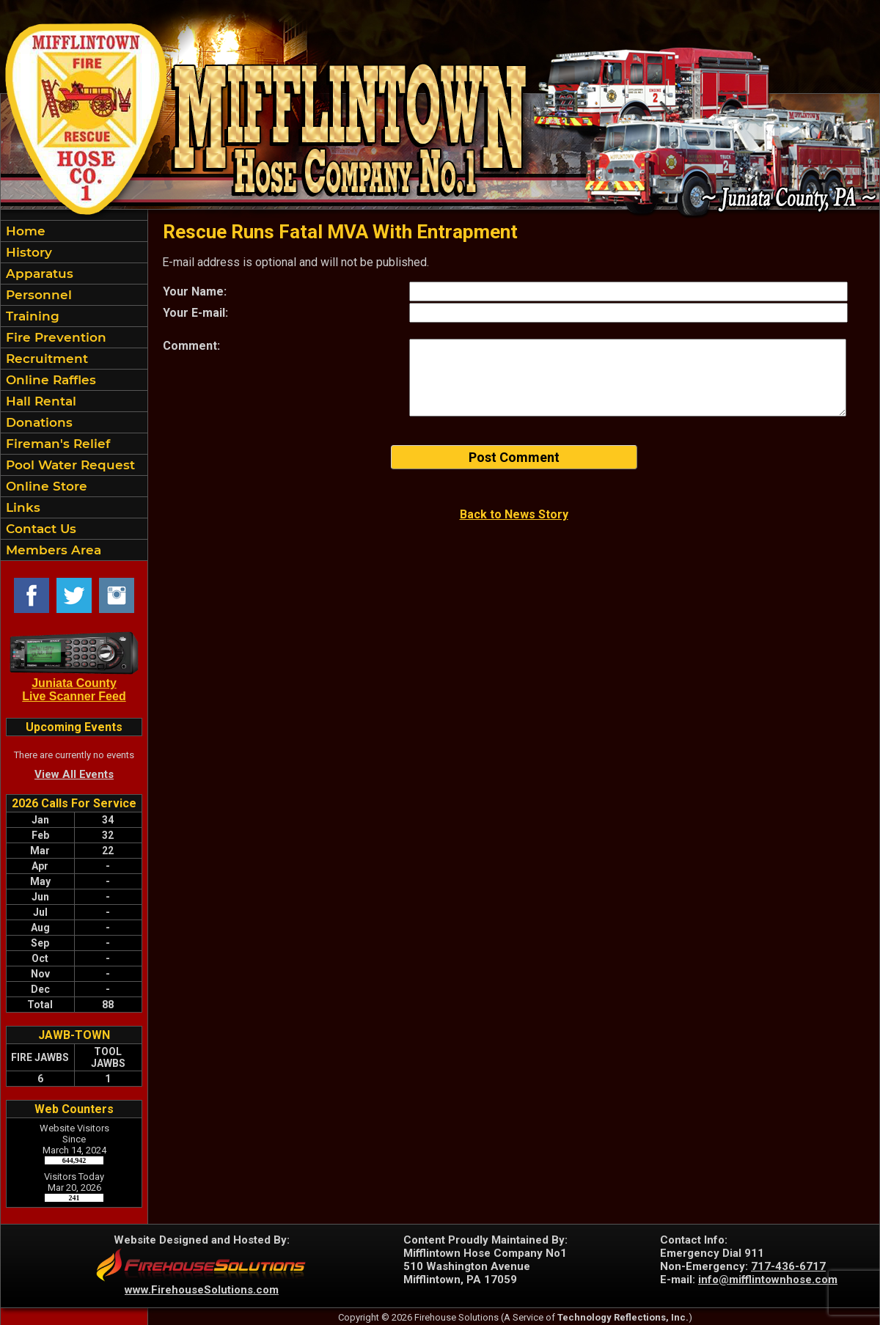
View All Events (74, 774)
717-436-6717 (788, 1266)
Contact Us (39, 528)
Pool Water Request (68, 465)
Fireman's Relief (56, 443)
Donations (37, 422)
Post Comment (514, 457)
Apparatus (37, 273)
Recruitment (45, 358)
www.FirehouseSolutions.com (202, 1289)
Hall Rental (39, 401)
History (27, 252)
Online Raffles (49, 379)
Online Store (44, 486)
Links (21, 507)
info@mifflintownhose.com (767, 1279)
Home (23, 231)
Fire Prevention (54, 337)
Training (30, 316)
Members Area (51, 550)
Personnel (37, 294)
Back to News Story (514, 514)
